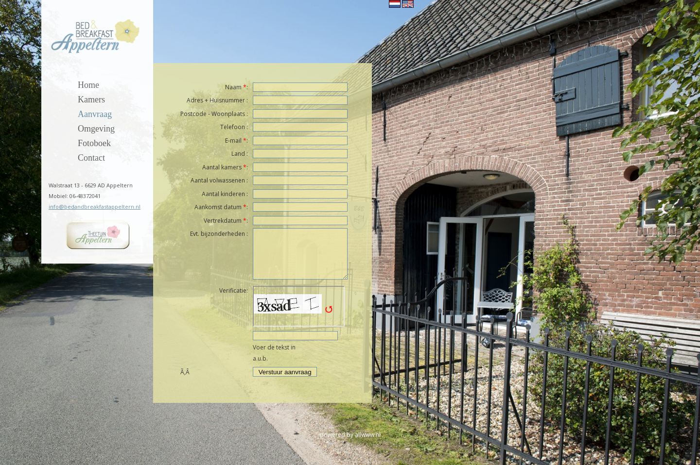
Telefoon (232, 127)
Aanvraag (95, 114)
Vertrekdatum (223, 220)
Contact (91, 158)
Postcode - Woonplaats (212, 114)
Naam (233, 87)
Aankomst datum (218, 207)
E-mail (233, 140)
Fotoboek (94, 143)
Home (88, 85)
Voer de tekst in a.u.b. (274, 353)
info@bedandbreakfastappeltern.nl (94, 206)
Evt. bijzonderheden (217, 234)
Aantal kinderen (223, 194)
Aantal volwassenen (218, 180)
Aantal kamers (222, 167)
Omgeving (96, 128)
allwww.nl (368, 435)
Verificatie (232, 290)
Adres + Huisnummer (216, 100)
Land (238, 153)
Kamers (91, 99)
